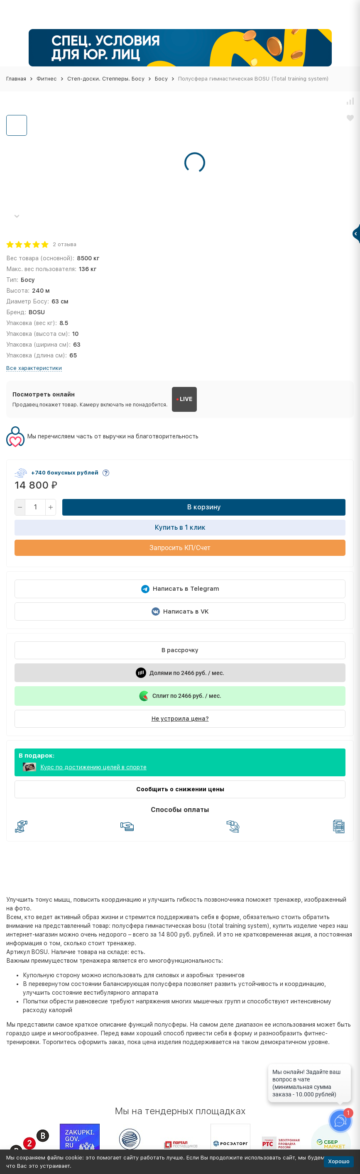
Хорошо (339, 1161)
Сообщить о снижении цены (180, 789)
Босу (161, 79)
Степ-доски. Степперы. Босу (105, 79)
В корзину (204, 507)
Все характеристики (34, 368)
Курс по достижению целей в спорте (93, 767)
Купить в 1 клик (180, 527)
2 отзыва (64, 244)
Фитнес (47, 79)
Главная (16, 79)
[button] (16, 216)
